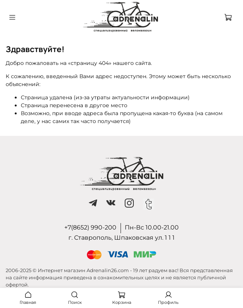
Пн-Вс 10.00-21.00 (152, 227)
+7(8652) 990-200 (90, 227)
